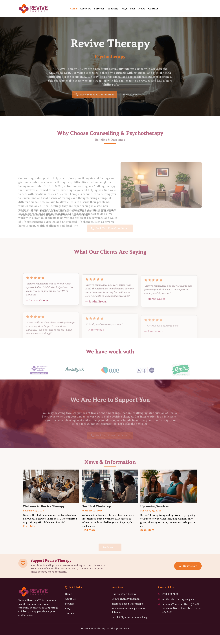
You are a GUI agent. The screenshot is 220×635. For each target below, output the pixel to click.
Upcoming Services (154, 506)
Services (99, 8)
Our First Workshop (96, 506)
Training (112, 8)
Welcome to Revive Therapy (43, 506)
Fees (132, 8)
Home (73, 8)
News (141, 8)
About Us (85, 8)
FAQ (124, 8)
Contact (153, 8)
